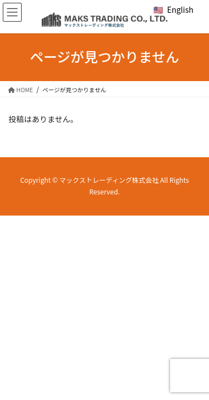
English (180, 9)
